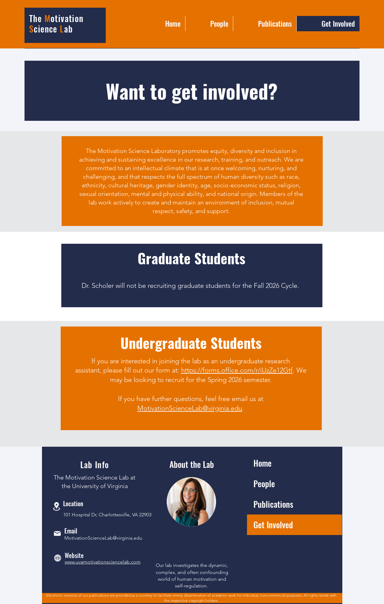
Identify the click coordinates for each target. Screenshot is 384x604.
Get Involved (273, 524)
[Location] (56, 506)
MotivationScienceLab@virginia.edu (189, 408)
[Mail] (57, 533)
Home (262, 463)
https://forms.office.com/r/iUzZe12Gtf (237, 370)
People (264, 483)
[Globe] (58, 558)
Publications (273, 504)
